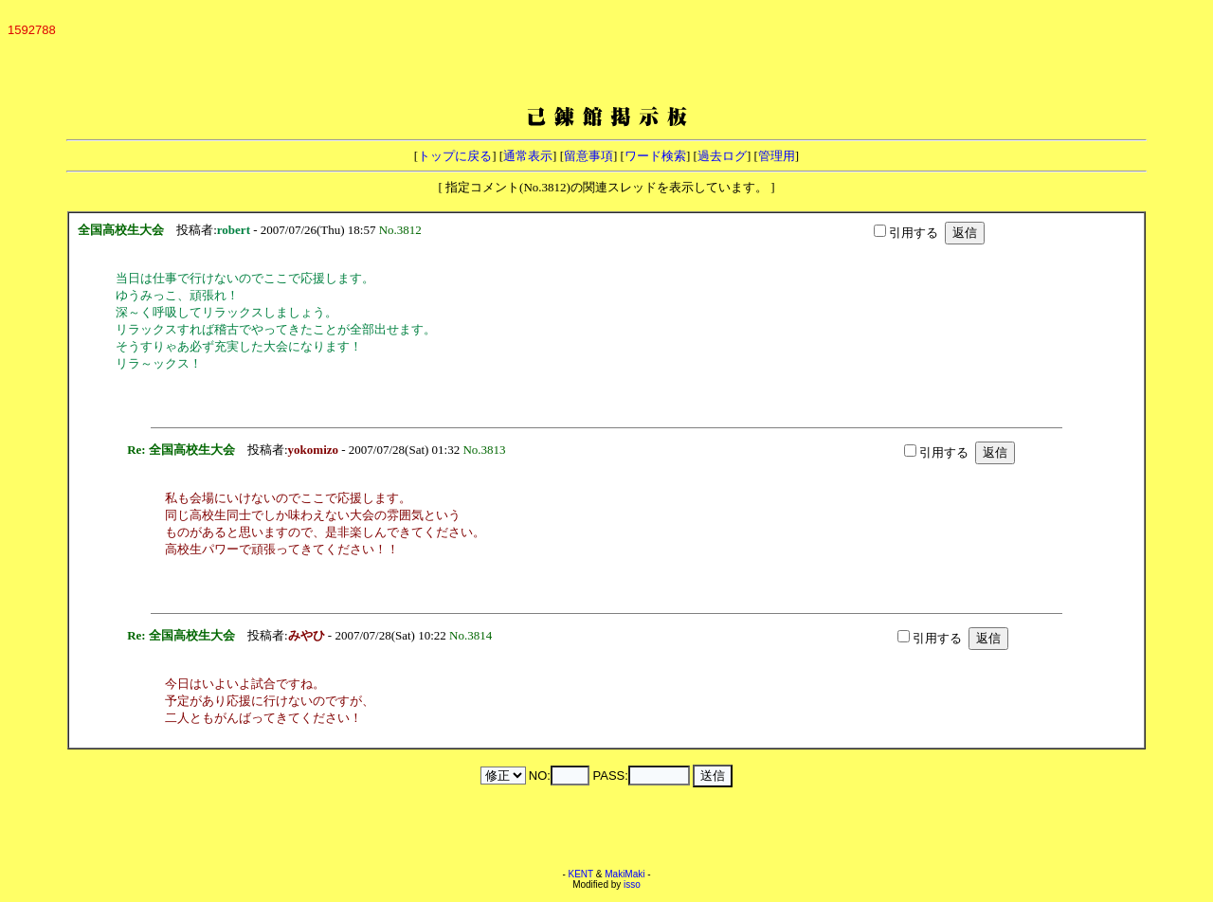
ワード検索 (655, 156)
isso (632, 884)
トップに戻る (455, 156)
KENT (581, 874)
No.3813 (487, 449)
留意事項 (588, 156)
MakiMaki (624, 874)
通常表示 (527, 156)
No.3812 (403, 230)
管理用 (776, 156)
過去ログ (722, 156)
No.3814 (473, 635)
